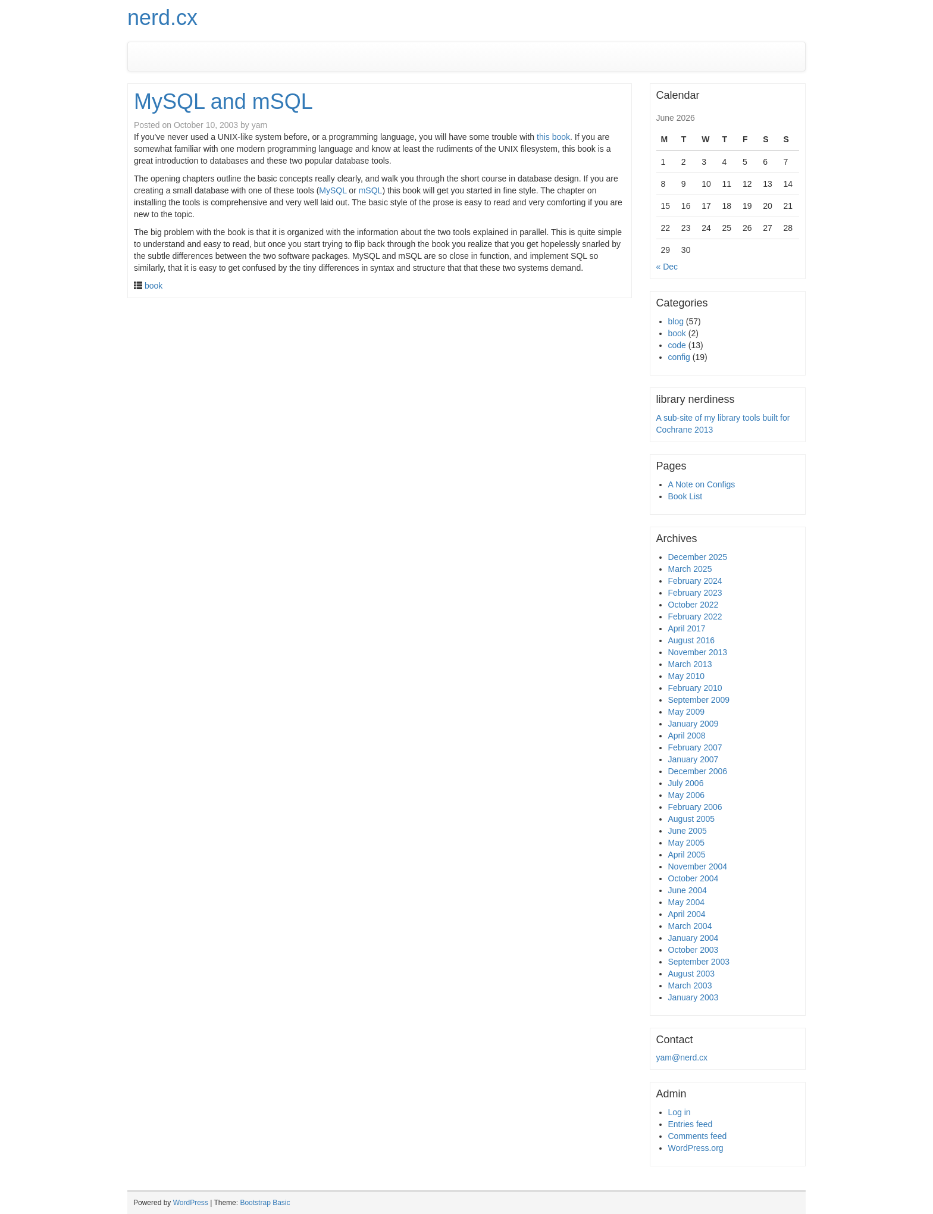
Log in (679, 1112)
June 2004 (687, 890)
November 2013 (698, 652)
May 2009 (686, 711)
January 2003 (693, 997)
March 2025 (690, 569)
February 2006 (695, 807)
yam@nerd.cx (682, 1057)
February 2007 (695, 747)
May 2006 (686, 795)
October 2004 (693, 878)
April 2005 (687, 854)
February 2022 (695, 616)
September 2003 (699, 961)
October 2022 (693, 604)
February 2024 (695, 581)
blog (676, 321)
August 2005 (691, 819)
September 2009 (699, 700)
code (677, 345)
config (679, 357)
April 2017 (687, 628)
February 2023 (695, 592)
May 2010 (686, 676)
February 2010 (695, 688)
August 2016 (691, 640)
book (153, 285)
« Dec (667, 266)
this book (553, 137)
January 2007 (693, 759)
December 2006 (698, 771)
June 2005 (687, 831)
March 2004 (690, 926)
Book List (685, 496)
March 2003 (690, 985)
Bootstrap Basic (265, 1203)
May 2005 (686, 842)
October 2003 (693, 950)
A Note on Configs (701, 484)
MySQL (332, 190)
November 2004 (698, 866)
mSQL (371, 190)
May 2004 (686, 902)
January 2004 (693, 938)
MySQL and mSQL (223, 101)
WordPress (190, 1203)
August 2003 (691, 973)
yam (259, 125)
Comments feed (697, 1136)
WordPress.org (696, 1148)
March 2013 (690, 664)
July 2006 (686, 783)
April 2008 (687, 735)
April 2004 (687, 914)
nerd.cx (162, 17)
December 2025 (698, 557)
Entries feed (690, 1124)
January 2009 (693, 723)
